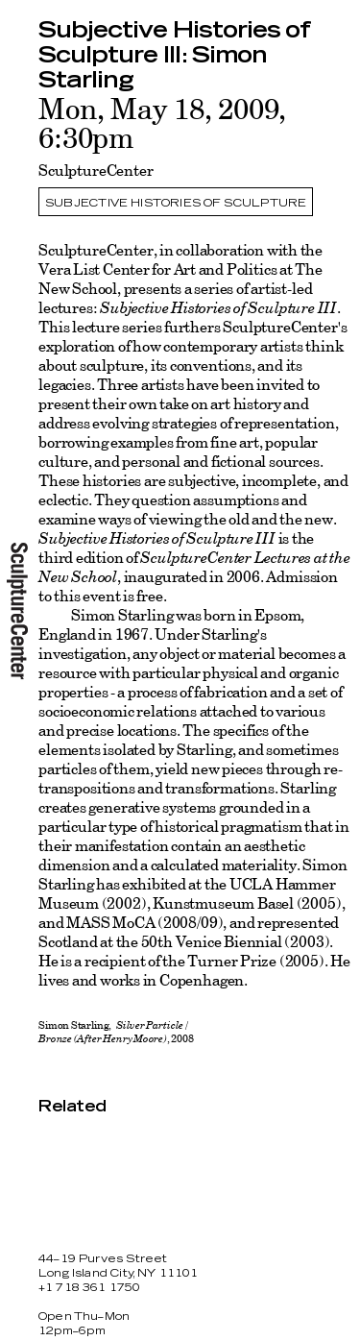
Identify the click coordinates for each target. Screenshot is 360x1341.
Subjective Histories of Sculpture (175, 203)
